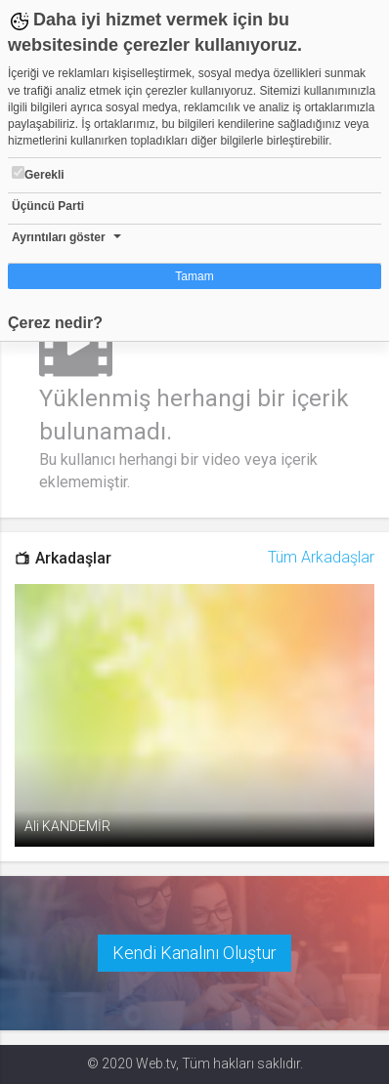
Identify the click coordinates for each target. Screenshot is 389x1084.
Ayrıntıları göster (59, 237)
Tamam (194, 276)
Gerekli (38, 174)
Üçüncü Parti (48, 206)
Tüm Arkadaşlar (321, 557)
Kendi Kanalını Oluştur (194, 952)
